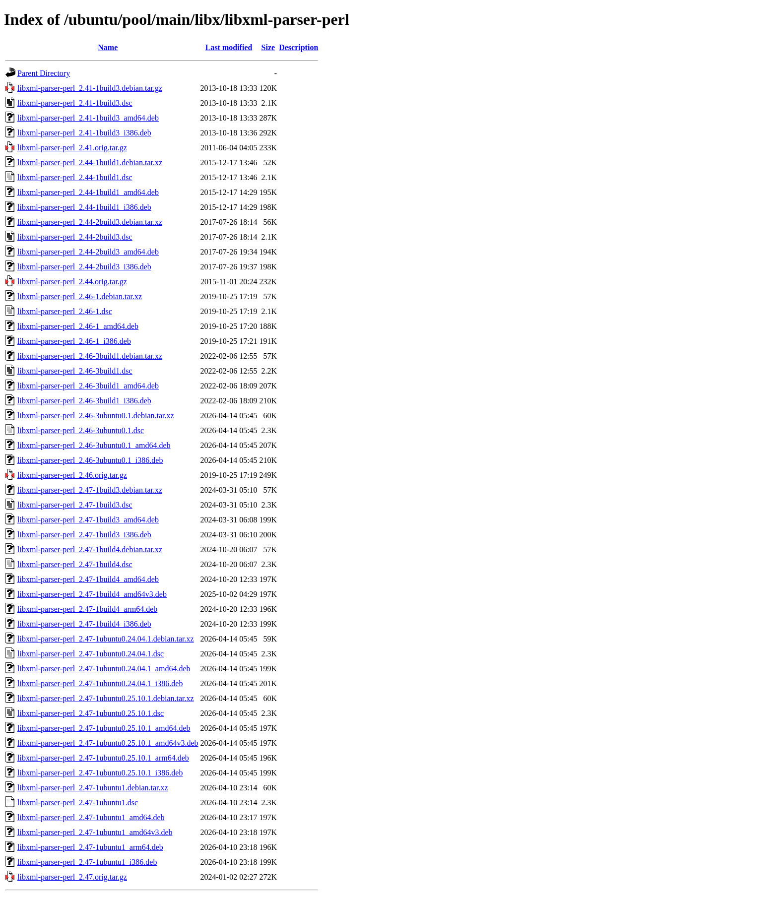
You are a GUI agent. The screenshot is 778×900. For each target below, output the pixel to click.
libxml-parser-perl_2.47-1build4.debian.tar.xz (89, 549)
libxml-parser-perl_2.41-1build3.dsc (74, 103)
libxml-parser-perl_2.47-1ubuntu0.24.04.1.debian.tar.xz (105, 639)
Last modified (229, 47)
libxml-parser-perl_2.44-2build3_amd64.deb (88, 252)
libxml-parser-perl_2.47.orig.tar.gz (72, 877)
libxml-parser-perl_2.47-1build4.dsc (74, 564)
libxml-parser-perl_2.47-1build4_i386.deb (84, 624)
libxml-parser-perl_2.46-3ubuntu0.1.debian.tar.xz (95, 415)
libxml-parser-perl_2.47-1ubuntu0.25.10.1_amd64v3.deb (107, 743)
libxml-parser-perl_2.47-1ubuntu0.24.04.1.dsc (90, 653)
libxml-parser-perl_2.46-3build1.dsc (74, 371)
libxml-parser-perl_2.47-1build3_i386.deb (84, 534)
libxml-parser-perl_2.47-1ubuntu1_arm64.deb (90, 847)
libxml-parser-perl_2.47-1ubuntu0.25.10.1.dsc (90, 713)
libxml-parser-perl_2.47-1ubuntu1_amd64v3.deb (95, 832)
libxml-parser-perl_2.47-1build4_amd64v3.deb (92, 594)
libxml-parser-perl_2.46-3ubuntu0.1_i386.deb (90, 460)
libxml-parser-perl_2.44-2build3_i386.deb (84, 266)
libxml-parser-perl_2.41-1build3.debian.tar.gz (89, 88)
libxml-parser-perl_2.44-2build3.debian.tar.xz (89, 222)
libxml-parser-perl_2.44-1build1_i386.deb (84, 207)
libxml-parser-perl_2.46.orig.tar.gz (72, 475)
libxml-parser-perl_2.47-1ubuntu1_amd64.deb (91, 817)
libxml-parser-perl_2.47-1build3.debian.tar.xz (89, 490)
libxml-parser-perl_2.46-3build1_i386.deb (84, 400)
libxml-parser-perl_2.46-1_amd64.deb (77, 326)
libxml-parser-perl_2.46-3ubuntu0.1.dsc (80, 430)
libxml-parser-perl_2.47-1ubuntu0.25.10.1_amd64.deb (104, 728)
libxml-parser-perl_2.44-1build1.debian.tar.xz (89, 162)
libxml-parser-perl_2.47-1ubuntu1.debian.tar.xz (92, 787)
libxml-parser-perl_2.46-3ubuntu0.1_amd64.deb (94, 445)
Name (108, 47)
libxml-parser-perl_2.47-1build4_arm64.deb (87, 609)
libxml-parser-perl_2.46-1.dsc (64, 311)
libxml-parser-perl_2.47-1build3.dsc (74, 505)
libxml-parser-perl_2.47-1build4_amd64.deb (88, 579)
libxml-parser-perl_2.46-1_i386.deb (74, 341)
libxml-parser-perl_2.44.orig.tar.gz (72, 281)
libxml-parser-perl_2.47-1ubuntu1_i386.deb (87, 862)
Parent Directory (43, 73)
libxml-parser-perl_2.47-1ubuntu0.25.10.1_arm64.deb (103, 758)
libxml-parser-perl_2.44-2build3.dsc (74, 237)
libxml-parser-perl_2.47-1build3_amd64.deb (88, 519)
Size (268, 47)
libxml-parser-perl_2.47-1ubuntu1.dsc (77, 802)
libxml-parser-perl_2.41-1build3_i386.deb (84, 133)
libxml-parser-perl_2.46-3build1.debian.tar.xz (89, 356)
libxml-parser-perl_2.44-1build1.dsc (74, 177)
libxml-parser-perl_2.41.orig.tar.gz (72, 147)
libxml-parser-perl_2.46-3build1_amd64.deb (88, 386)
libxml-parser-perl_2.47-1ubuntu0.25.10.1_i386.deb (100, 773)
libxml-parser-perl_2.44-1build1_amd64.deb (88, 192)
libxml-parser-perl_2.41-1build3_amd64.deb (88, 118)
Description (298, 47)
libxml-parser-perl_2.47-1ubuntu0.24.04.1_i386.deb (100, 683)
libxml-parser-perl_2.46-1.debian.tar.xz (79, 296)
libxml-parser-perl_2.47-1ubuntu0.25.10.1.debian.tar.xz (105, 698)
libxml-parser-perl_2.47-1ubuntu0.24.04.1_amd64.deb (104, 668)
